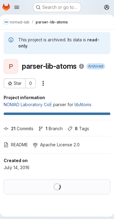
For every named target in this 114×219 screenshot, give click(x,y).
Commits (18, 128)
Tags (78, 128)
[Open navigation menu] (17, 7)
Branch (50, 128)
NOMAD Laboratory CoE (28, 104)
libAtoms (83, 104)
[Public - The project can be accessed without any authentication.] (81, 66)
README (16, 144)
